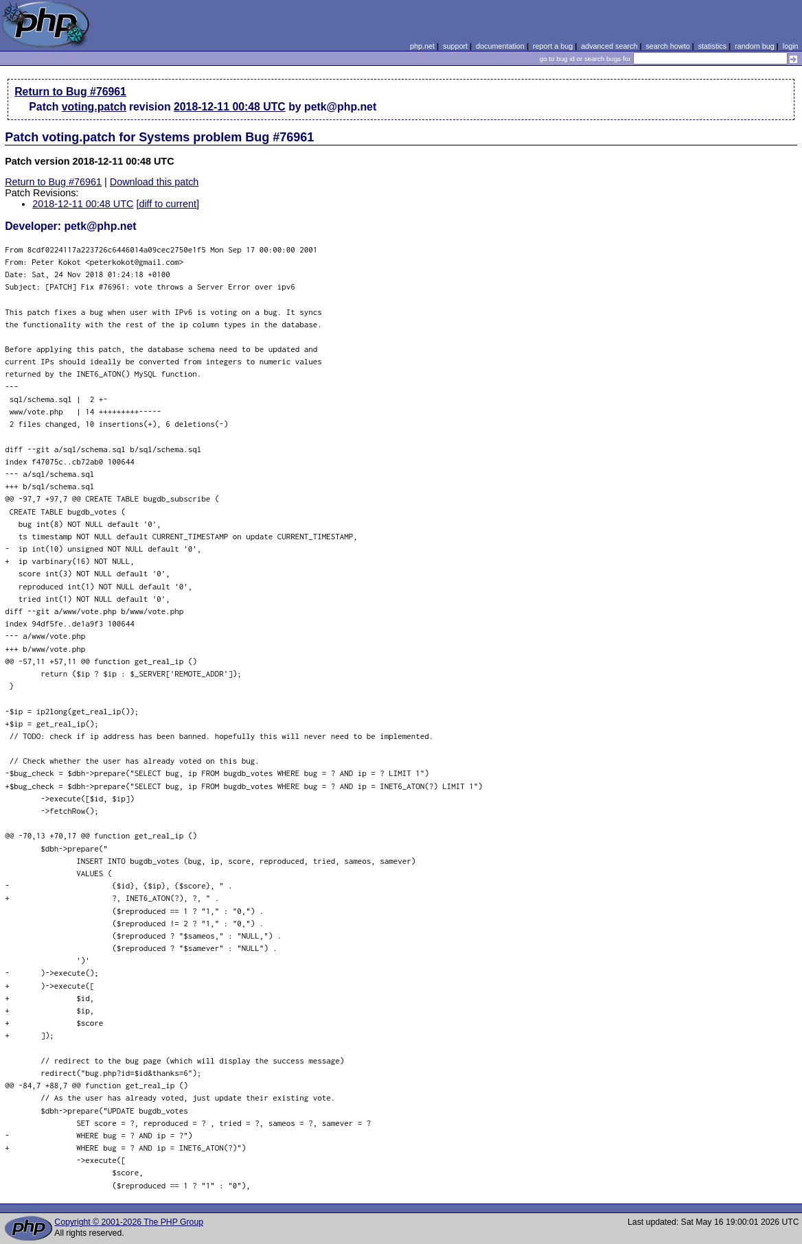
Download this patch (154, 181)
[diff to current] (167, 203)
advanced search (609, 46)
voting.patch (94, 107)
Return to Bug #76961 (70, 91)
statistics (712, 46)
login (791, 46)
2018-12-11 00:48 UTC (230, 107)
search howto (667, 46)
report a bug (553, 46)
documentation (500, 46)
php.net (422, 46)
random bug (755, 46)
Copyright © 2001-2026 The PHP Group (128, 1222)
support (455, 46)
